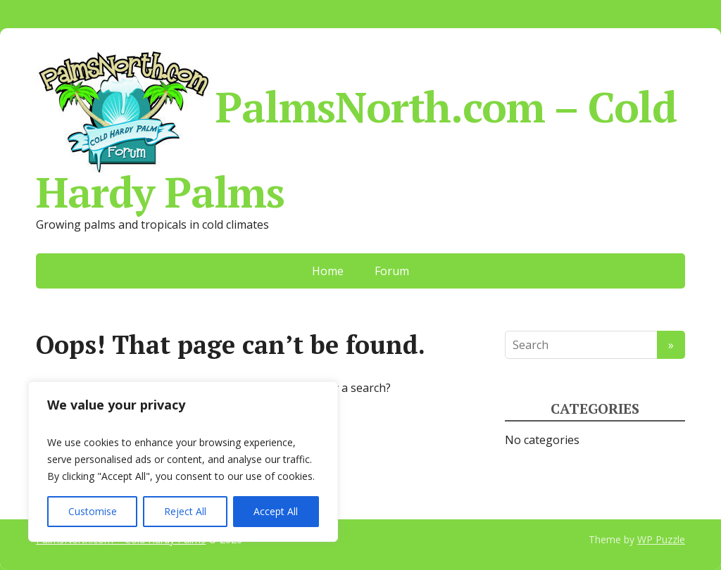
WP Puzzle (661, 539)
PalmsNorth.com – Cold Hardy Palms (356, 129)
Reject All (185, 511)
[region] (183, 461)
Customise (92, 511)
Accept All (275, 511)
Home (328, 271)
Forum (392, 271)
